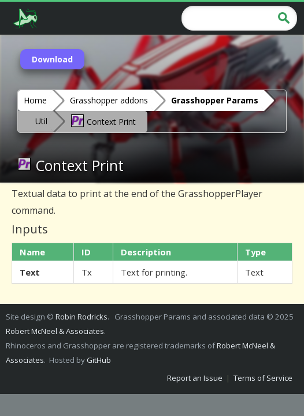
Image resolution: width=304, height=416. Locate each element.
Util (41, 121)
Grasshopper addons (109, 100)
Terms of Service (262, 378)
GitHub (99, 360)
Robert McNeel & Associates (55, 331)
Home (35, 100)
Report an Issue (195, 378)
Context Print (103, 121)
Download (52, 59)
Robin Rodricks (81, 316)
